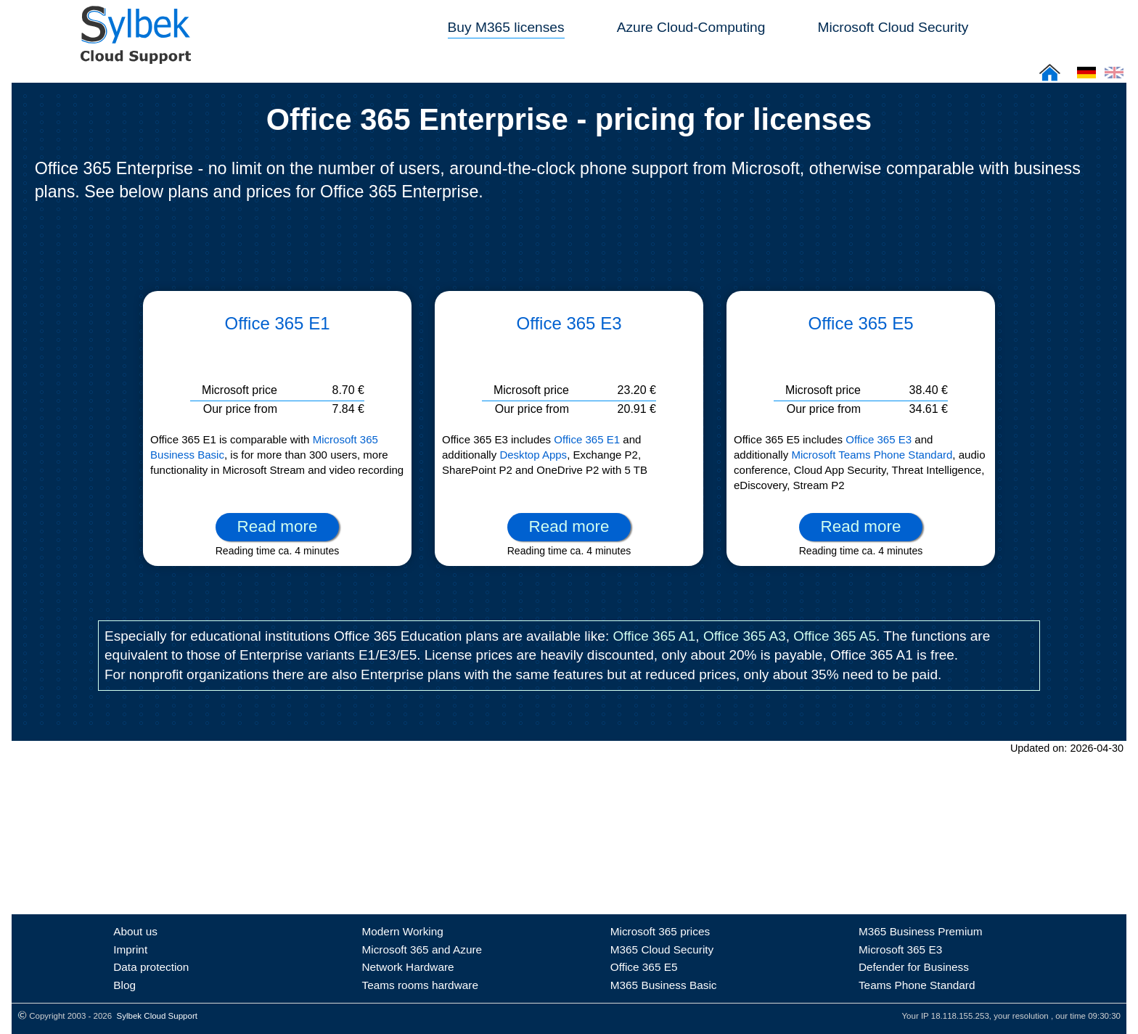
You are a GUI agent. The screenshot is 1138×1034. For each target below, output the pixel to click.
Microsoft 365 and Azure (421, 949)
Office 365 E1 (277, 323)
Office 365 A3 (744, 636)
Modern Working (402, 931)
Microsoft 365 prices (660, 931)
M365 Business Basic (663, 985)
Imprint (130, 949)
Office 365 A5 (834, 636)
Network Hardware (407, 967)
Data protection (151, 967)
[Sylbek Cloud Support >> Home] (133, 55)
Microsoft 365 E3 (900, 949)
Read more (277, 526)
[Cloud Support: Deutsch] (1086, 77)
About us (135, 931)
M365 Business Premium (921, 931)
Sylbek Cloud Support (157, 1016)
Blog (124, 985)
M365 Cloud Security (662, 949)
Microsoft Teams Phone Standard (871, 454)
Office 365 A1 (654, 636)
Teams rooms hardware (419, 985)
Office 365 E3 (569, 323)
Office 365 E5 (861, 323)
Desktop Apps (533, 454)
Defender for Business (914, 967)
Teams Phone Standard (917, 985)
